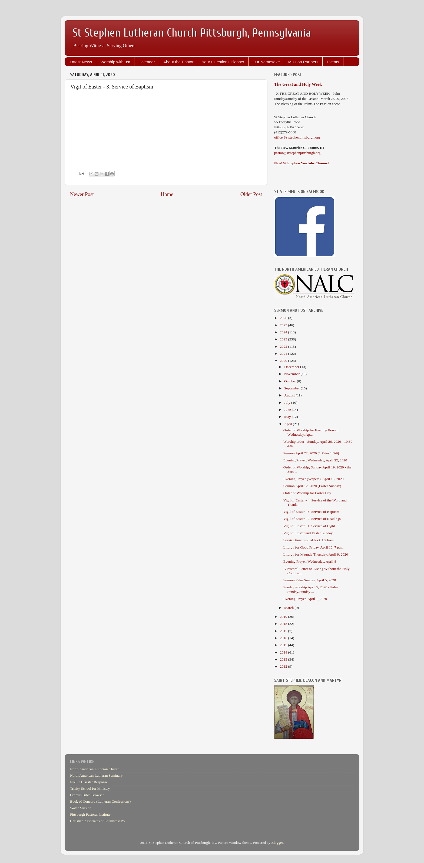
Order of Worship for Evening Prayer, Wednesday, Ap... (311, 432)
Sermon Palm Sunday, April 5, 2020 (309, 580)
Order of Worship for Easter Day (307, 493)
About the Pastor (178, 62)
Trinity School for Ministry (90, 788)
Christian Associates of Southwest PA (97, 821)
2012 (284, 666)
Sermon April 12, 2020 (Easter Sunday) (312, 486)
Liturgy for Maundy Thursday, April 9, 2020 (315, 554)
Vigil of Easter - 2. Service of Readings (312, 519)
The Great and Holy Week (298, 84)
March (289, 608)
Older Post (251, 194)
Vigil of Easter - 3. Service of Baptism (311, 512)
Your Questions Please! (223, 62)
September (292, 388)
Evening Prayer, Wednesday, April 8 (309, 561)
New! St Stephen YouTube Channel (301, 163)
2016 (284, 638)
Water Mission (80, 808)
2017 (284, 631)
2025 (284, 325)
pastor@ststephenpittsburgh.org (297, 153)
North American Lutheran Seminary (96, 775)
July (287, 403)
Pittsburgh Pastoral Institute (90, 814)
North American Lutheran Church (95, 769)
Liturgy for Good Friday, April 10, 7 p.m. (313, 547)
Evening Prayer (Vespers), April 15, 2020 (313, 479)
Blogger (277, 843)
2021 (284, 354)
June (288, 410)
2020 (284, 361)
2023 (284, 339)
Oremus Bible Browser (87, 795)
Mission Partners (303, 62)
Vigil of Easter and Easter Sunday (308, 533)
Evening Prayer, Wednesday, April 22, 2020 (315, 460)
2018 (284, 624)
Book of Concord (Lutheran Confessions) (100, 801)
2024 (284, 332)
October (290, 381)
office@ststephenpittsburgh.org (297, 137)
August (290, 395)
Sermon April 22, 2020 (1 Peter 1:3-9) (311, 453)
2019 (284, 617)
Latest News (81, 62)
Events (333, 62)
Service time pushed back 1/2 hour (308, 540)
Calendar (146, 62)
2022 (284, 346)
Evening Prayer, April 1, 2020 (305, 599)
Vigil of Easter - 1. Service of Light (309, 526)
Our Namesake (266, 62)
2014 (284, 652)
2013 (284, 659)
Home (167, 194)
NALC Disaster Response (89, 782)
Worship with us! (115, 62)
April (288, 424)
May (288, 417)
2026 (284, 318)
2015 (284, 645)
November (292, 374)
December (292, 367)
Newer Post (82, 194)
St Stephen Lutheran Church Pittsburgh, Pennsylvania (192, 33)
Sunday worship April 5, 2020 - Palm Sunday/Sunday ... (310, 589)
